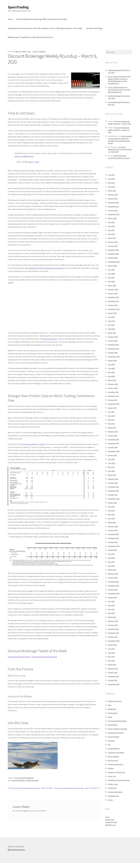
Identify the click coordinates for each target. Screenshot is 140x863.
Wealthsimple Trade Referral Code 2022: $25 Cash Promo (30, 37)
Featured (111, 741)
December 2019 (113, 297)
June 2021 (111, 226)
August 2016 (112, 455)
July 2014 (111, 554)
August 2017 (112, 408)
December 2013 (113, 582)
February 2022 (113, 195)
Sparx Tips (112, 776)
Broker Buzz (112, 709)
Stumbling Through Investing (119, 780)
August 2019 (112, 313)
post (20, 683)
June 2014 (111, 558)
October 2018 (113, 353)
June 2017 (111, 416)
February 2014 (113, 574)
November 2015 (113, 491)
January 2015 (113, 530)
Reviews (111, 768)
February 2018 (113, 384)
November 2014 (113, 538)
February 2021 (113, 242)
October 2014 (113, 542)
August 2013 (112, 597)
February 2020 (113, 289)
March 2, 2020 (33, 162)
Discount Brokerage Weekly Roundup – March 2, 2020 (31, 788)
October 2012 (113, 637)
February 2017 (113, 432)
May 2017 (111, 420)
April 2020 (111, 281)
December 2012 (113, 629)
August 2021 (112, 218)
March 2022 (112, 191)
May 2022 (111, 183)
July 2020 (111, 270)
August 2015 (112, 503)
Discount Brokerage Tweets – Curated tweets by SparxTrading (32, 657)
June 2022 (111, 179)
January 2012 (113, 672)
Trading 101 (112, 788)
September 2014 (113, 546)
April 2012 (111, 661)
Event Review (112, 725)
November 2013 (113, 586)
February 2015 (113, 526)
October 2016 (113, 447)
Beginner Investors (115, 701)
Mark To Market (113, 756)
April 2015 (111, 518)
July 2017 (111, 412)
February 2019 (113, 337)
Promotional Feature (115, 764)
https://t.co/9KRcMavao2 (24, 156)
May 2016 (111, 467)
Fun (109, 745)
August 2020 (112, 266)
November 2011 (113, 676)
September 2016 (113, 451)
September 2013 (113, 593)
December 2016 (113, 439)
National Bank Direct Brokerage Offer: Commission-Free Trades (41, 19)
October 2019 (113, 305)
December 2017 (113, 392)
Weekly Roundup (32, 780)
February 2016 (113, 479)
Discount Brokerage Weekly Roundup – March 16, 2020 (75, 788)
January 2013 (113, 625)
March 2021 (112, 238)
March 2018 (112, 380)
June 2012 (111, 653)
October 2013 (113, 590)
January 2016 (113, 483)
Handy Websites (114, 748)
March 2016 (112, 475)
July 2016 (111, 459)
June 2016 (111, 463)
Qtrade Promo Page (94, 28)
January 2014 (113, 578)
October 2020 (113, 258)
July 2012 (111, 649)
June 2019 (111, 321)
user (29, 51)
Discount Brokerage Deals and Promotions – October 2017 (120, 149)
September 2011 (113, 684)
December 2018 (113, 345)
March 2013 (112, 617)
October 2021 (113, 210)
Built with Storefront (16, 849)
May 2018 (111, 372)
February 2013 (113, 621)
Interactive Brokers (49, 339)
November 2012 (113, 633)
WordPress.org (110, 825)
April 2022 (111, 187)
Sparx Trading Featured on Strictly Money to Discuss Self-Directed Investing (119, 89)
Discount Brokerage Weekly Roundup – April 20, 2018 (119, 122)
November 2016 (113, 443)
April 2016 (111, 471)
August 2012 (112, 645)
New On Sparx (113, 760)
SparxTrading (18, 7)
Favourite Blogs (113, 737)
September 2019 (113, 309)
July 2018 (111, 364)
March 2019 (112, 333)
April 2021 (111, 234)
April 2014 (111, 566)
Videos (110, 800)
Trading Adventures (115, 792)
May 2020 (111, 277)
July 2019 (111, 317)
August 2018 (112, 360)
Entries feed (109, 820)
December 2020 (113, 250)
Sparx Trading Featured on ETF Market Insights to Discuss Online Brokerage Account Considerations (119, 79)
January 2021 (113, 246)
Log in (107, 817)
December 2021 (113, 202)
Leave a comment (39, 51)
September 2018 (113, 357)
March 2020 (112, 285)
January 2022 (113, 199)
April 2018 (111, 376)
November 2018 (113, 349)
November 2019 (113, 301)
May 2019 (111, 325)
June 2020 (111, 274)
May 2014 (111, 562)
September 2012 (113, 641)
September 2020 (113, 262)
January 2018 (113, 388)
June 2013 (111, 605)
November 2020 (113, 254)
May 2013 (111, 609)
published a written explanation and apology (46, 268)
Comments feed (111, 822)
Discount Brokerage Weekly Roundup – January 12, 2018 (119, 130)
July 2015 (111, 506)
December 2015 (113, 487)
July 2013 (111, 601)
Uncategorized (113, 796)
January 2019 (113, 341)
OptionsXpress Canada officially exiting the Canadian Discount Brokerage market (120, 139)
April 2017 (111, 424)
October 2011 (113, 680)
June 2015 (111, 510)
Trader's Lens (113, 784)
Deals (110, 717)
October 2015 (113, 495)
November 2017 (113, 396)
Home (10, 19)
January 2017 (113, 435)
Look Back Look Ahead (116, 752)
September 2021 (113, 214)
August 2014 (112, 550)
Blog (109, 705)
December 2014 (113, 534)
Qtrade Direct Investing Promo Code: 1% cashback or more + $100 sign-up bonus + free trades (45, 28)
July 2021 (111, 222)
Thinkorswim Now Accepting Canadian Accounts (119, 157)
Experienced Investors (116, 733)
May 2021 (111, 230)
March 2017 (112, 428)
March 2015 (112, 522)
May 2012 (111, 657)
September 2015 (113, 499)
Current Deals (113, 713)
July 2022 (111, 175)
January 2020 (113, 293)
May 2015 (111, 514)
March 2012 (112, 665)
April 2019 (111, 329)
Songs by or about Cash (116, 772)
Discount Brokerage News (24, 778)
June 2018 (111, 368)
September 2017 (113, 404)
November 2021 (113, 206)
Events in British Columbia (117, 729)
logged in (26, 811)
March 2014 (112, 570)
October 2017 (113, 400)
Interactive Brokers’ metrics (34, 444)
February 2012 (113, 668)
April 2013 (111, 613)
